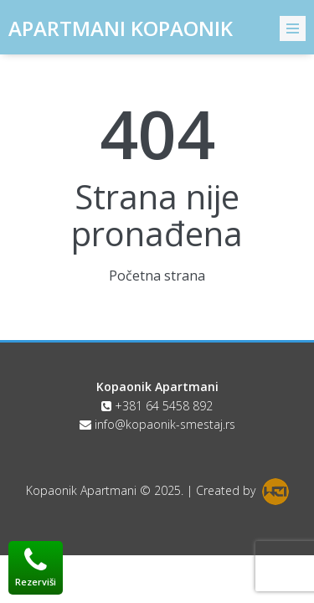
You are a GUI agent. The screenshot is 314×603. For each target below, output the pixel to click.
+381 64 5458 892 (164, 406)
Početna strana (157, 275)
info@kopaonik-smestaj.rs (165, 424)
